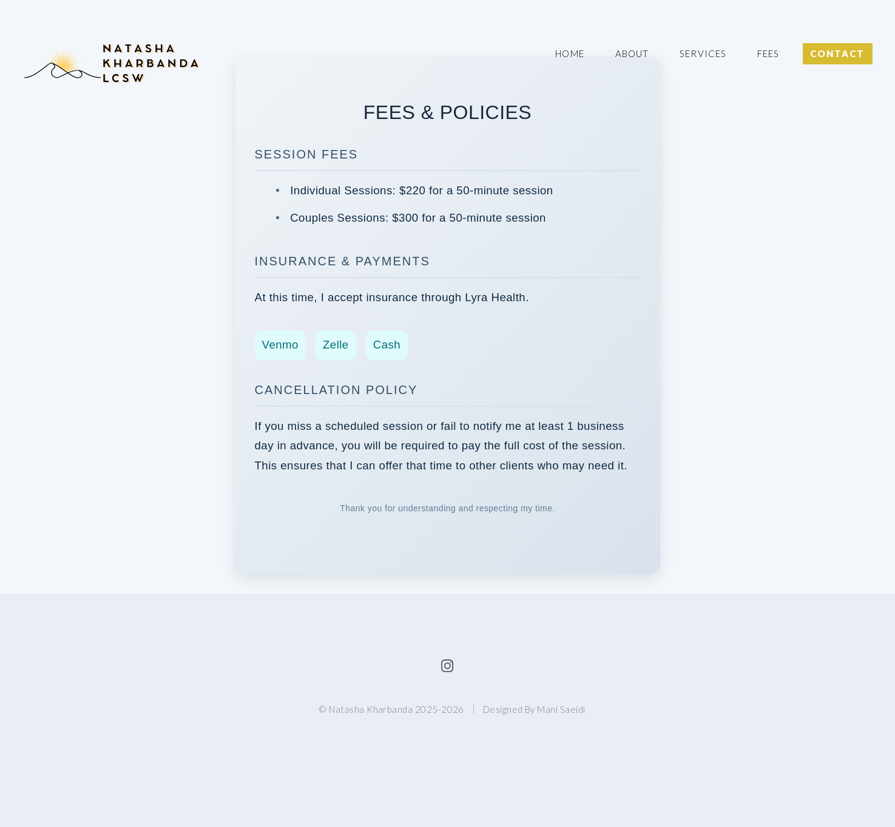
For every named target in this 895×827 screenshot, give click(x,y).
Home (569, 53)
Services (703, 53)
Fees (768, 53)
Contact (837, 53)
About (632, 53)
